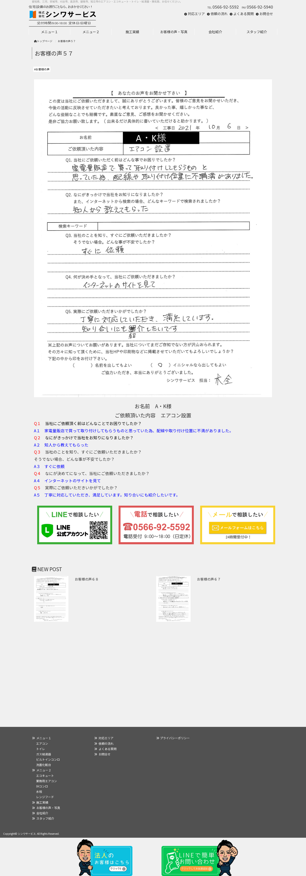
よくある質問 (243, 13)
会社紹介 (42, 813)
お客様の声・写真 (48, 808)
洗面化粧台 (43, 765)
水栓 (39, 791)
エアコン (42, 743)
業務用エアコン (46, 781)
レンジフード (45, 797)
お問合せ (266, 13)
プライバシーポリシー (175, 738)
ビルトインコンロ (48, 759)
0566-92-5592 (225, 7)
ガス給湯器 (43, 754)
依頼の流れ (219, 13)
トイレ (40, 749)
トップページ (43, 41)
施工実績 (42, 802)
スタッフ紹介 (45, 818)
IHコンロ (42, 786)
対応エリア (196, 13)
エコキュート (45, 775)
